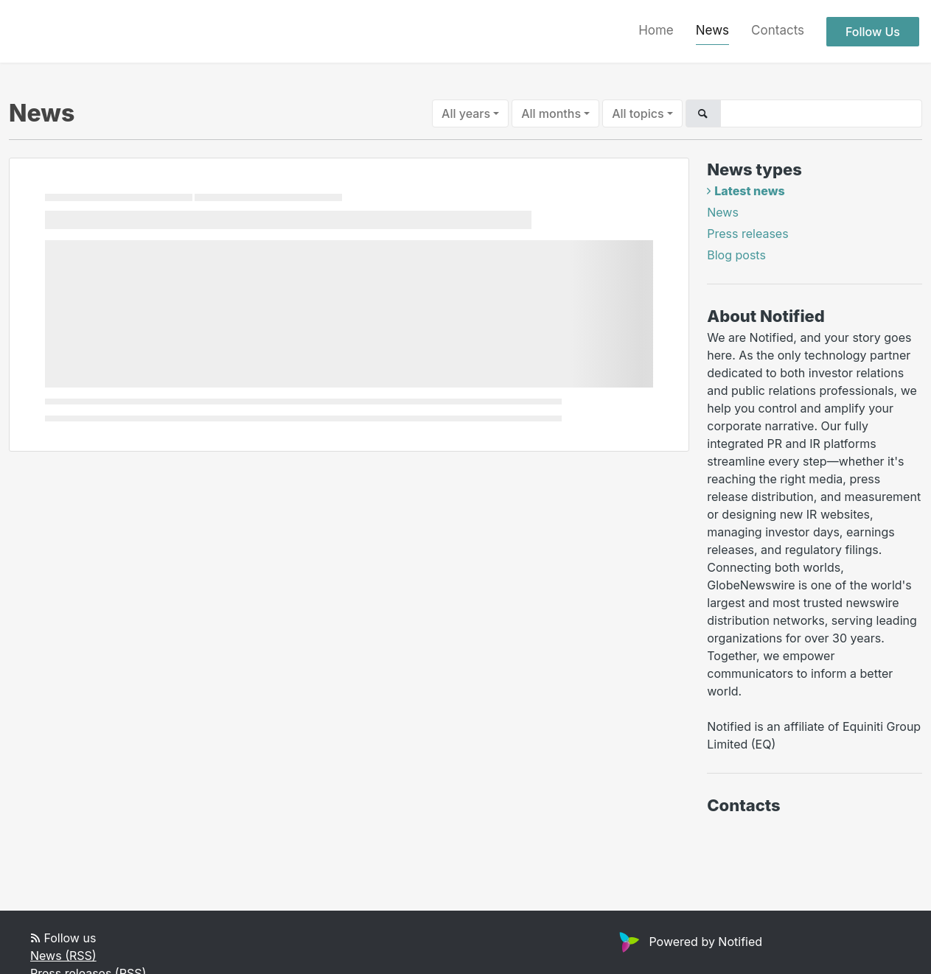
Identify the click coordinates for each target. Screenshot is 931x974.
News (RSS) (63, 955)
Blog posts (736, 255)
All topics (637, 113)
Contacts (777, 30)
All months (551, 113)
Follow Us (872, 31)
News (712, 30)
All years (466, 113)
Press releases (747, 233)
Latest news (749, 190)
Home (656, 30)
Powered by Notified (689, 941)
